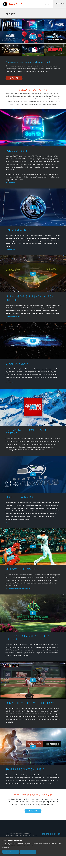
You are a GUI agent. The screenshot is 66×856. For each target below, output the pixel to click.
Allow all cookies (8, 852)
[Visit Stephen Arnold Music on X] (59, 836)
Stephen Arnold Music (13, 4)
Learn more (5, 847)
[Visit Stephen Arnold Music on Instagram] (55, 836)
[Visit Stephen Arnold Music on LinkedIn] (43, 836)
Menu (48, 4)
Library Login (59, 4)
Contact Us (14, 80)
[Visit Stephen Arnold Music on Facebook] (51, 836)
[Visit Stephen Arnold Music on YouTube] (47, 836)
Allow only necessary (22, 852)
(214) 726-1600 (33, 837)
